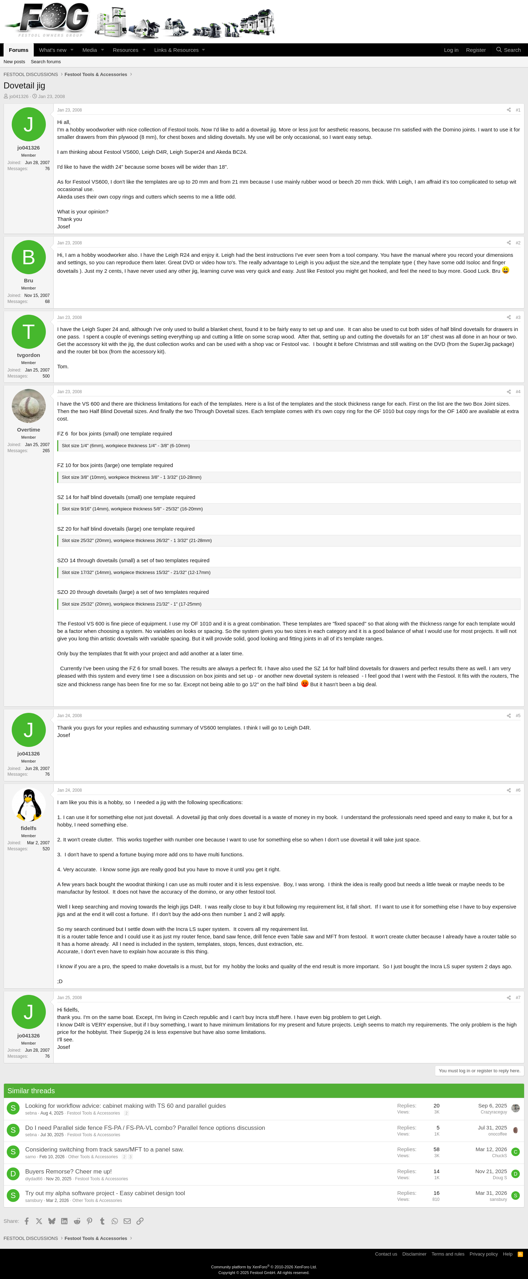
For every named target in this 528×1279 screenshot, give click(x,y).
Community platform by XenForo (264, 1267)
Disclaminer (414, 1254)
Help (508, 1254)
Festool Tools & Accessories (93, 1113)
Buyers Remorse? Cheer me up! (68, 1171)
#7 (518, 997)
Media (89, 50)
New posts (14, 61)
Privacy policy (484, 1254)
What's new (52, 50)
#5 (518, 715)
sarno (30, 1156)
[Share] (508, 110)
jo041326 (19, 96)
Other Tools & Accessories (93, 1156)
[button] (72, 49)
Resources (126, 50)
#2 (518, 242)
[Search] (508, 49)
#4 (518, 391)
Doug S (500, 1177)
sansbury (34, 1200)
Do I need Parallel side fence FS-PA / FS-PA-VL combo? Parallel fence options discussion (145, 1127)
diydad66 (34, 1178)
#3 (518, 317)
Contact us (386, 1254)
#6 (518, 790)
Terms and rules (448, 1254)
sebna (31, 1113)
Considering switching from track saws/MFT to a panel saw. (104, 1149)
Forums (18, 50)
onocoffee (498, 1134)
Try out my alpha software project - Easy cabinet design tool (105, 1193)
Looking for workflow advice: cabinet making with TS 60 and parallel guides (125, 1105)
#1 (518, 110)
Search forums (46, 61)
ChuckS (499, 1155)
